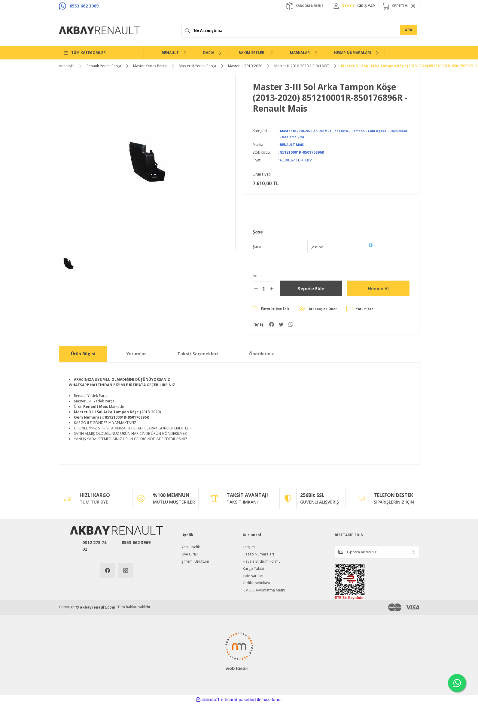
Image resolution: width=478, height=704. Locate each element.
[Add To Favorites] (274, 309)
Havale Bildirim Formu (262, 561)
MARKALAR (300, 52)
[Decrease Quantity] (256, 288)
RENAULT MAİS (293, 144)
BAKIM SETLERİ (252, 52)
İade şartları (253, 575)
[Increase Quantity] (272, 288)
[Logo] (99, 30)
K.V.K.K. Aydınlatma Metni (264, 590)
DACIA (208, 52)
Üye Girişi (189, 554)
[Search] (300, 30)
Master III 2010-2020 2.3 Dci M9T (309, 130)
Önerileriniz (261, 354)
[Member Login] (336, 6)
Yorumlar (136, 354)
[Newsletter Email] (377, 551)
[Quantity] (264, 288)
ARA (408, 29)
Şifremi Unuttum (195, 561)
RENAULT (170, 52)
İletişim (249, 546)
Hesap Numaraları (258, 554)
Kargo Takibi (253, 568)
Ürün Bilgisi (83, 354)
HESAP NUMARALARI (352, 52)
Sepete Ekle (311, 288)
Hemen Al (378, 288)
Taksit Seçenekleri (197, 354)
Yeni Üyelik (190, 546)
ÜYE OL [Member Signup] (348, 5)
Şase (257, 246)
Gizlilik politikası (256, 582)
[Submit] (413, 552)
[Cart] (399, 6)
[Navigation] (101, 52)
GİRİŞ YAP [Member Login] (366, 5)
